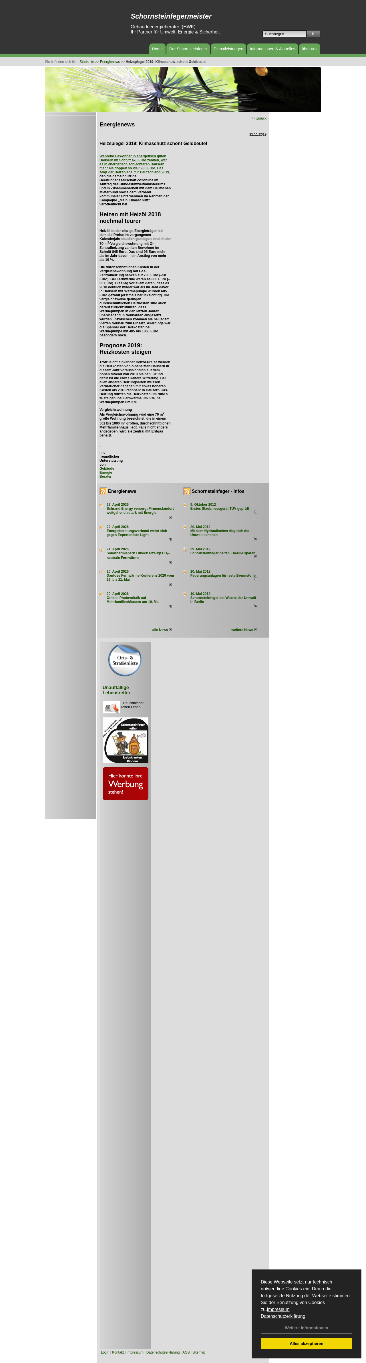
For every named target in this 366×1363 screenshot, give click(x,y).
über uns (309, 49)
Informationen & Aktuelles (272, 49)
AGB (186, 1352)
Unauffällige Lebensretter (116, 690)
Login (105, 1352)
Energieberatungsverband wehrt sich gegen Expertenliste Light (137, 533)
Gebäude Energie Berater (107, 473)
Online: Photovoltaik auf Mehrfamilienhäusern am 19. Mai (133, 600)
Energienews (122, 491)
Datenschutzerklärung (283, 1316)
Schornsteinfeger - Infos (218, 491)
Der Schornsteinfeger (188, 49)
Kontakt (118, 1352)
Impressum (278, 1309)
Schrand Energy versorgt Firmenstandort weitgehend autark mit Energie (140, 511)
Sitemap (198, 1352)
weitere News (244, 630)
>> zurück (258, 118)
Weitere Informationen (306, 1328)
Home (157, 49)
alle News (162, 630)
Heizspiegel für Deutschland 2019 (142, 172)
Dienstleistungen (228, 49)
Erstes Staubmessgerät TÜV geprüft (219, 509)
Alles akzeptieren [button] (306, 1343)
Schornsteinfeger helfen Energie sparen (222, 553)
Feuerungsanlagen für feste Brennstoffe (223, 576)
